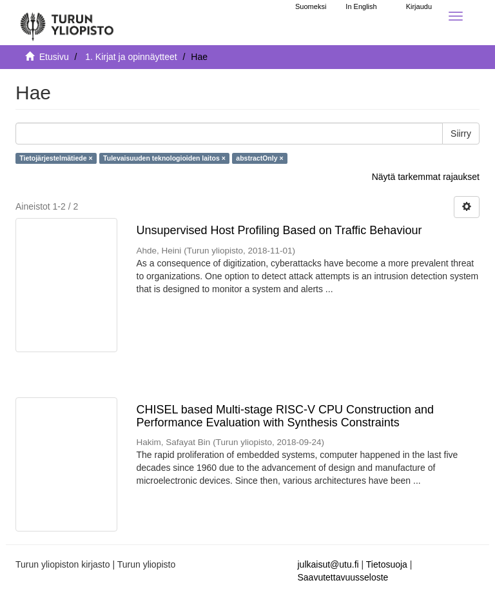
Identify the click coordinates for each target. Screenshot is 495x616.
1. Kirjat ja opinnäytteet (131, 57)
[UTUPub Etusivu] (67, 22)
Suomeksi (310, 6)
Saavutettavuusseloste (343, 577)
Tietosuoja (386, 564)
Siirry (461, 133)
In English (360, 6)
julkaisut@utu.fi (328, 564)
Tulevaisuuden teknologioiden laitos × (164, 158)
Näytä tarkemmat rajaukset (426, 177)
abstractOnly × (259, 158)
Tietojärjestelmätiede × (55, 158)
